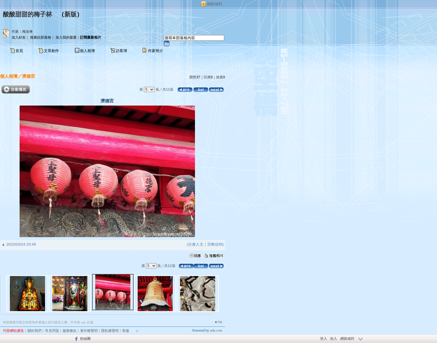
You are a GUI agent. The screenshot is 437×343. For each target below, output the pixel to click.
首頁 (19, 51)
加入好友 (19, 37)
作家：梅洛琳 (22, 32)
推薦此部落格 (40, 37)
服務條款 (70, 331)
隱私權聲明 (110, 331)
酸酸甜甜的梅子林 (27, 14)
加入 (333, 339)
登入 (323, 339)
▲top (218, 322)
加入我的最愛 (66, 37)
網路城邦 (214, 4)
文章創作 (51, 51)
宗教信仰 (214, 244)
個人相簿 (87, 51)
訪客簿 (121, 51)
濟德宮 (28, 76)
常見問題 (52, 331)
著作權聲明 (89, 331)
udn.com (216, 330)
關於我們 (34, 331)
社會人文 (195, 244)
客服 (125, 331)
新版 (70, 14)
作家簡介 (155, 51)
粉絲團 (85, 339)
